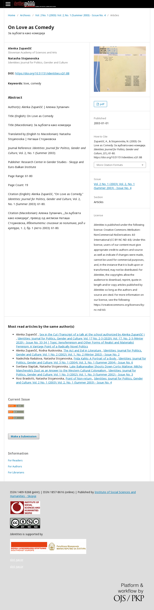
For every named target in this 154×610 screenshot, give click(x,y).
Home (11, 15)
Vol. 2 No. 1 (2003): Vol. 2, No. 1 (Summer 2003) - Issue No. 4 (70, 15)
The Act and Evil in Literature (82, 350)
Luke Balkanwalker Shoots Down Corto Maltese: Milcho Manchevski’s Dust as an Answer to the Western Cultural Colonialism (79, 368)
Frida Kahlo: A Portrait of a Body (95, 358)
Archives (25, 15)
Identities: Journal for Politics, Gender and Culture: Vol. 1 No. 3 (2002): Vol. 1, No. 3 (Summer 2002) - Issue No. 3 (76, 372)
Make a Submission (23, 436)
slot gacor (16, 560)
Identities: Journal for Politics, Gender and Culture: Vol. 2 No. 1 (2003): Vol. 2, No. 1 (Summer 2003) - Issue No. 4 (79, 380)
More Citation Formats (110, 165)
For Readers (15, 460)
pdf (101, 104)
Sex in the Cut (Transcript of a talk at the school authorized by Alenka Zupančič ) (92, 334)
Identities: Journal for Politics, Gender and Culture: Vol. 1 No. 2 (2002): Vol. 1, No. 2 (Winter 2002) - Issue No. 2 (79, 352)
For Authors (15, 466)
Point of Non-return (79, 378)
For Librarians (16, 472)
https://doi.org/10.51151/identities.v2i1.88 (42, 73)
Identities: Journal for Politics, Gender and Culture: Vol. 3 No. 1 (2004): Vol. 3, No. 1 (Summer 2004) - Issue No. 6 (81, 360)
